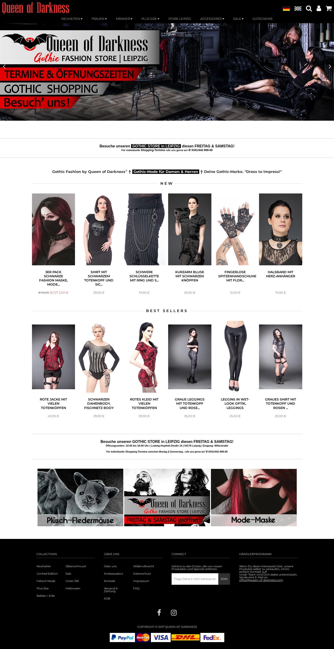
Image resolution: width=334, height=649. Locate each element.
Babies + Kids (46, 595)
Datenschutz (142, 573)
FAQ (136, 588)
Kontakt (109, 581)
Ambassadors (113, 573)
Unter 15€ (72, 581)
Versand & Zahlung (111, 590)
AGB (107, 598)
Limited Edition (47, 573)
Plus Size (43, 588)
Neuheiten (44, 566)
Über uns (110, 566)
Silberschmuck (76, 566)
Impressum (141, 581)
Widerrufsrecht (143, 566)
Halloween (73, 588)
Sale (68, 573)
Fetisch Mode (46, 581)
